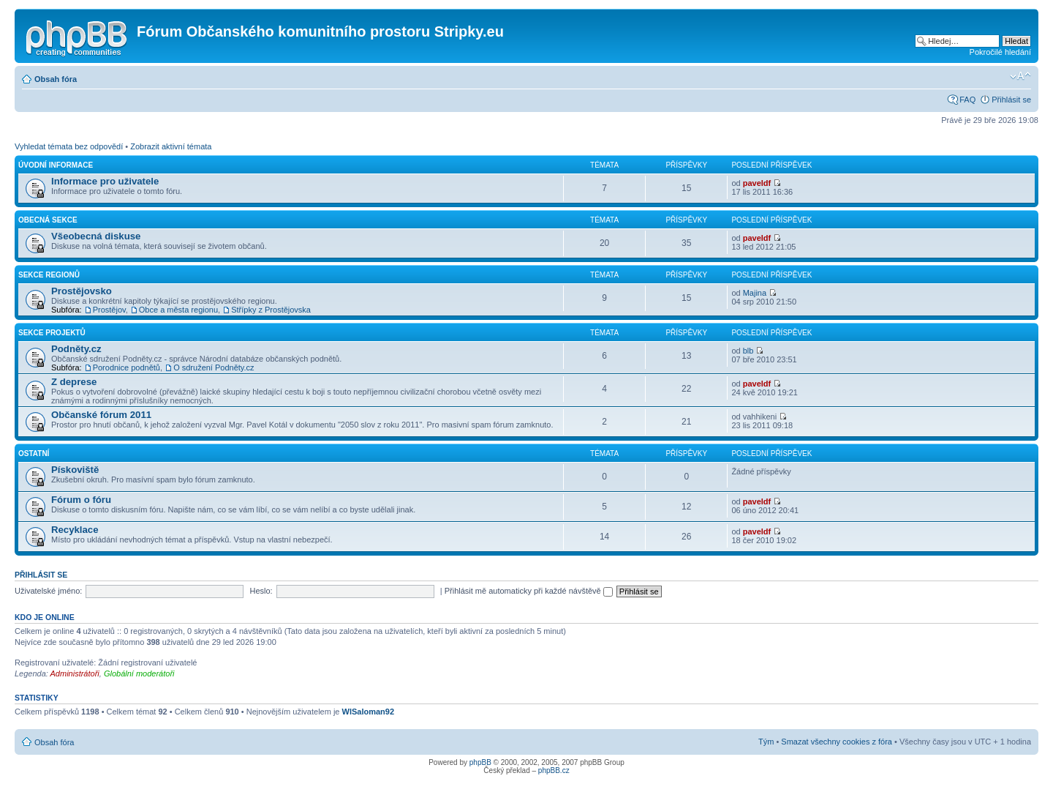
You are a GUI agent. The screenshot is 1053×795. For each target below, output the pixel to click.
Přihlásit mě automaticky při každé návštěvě (529, 590)
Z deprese (74, 381)
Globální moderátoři (139, 673)
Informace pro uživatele (105, 181)
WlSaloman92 (368, 711)
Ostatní (33, 453)
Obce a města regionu (178, 309)
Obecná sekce (48, 220)
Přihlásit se (1011, 99)
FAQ (967, 99)
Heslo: (260, 590)
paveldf (757, 183)
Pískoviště (75, 469)
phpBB (480, 762)
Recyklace (75, 529)
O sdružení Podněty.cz (213, 367)
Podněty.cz (76, 348)
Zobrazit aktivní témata (170, 146)
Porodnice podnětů (126, 367)
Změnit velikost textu (1020, 76)
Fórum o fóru (81, 499)
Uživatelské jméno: (48, 590)
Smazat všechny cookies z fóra (836, 741)
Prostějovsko (81, 290)
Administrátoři (74, 673)
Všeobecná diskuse (95, 236)
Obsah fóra (55, 79)
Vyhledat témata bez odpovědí (69, 146)
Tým (766, 741)
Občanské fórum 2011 (101, 414)
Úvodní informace (55, 165)
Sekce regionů (49, 275)
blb (748, 350)
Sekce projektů (52, 333)
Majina (754, 292)
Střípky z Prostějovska (271, 309)
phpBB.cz (554, 770)
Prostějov (109, 309)
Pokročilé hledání (1000, 52)
